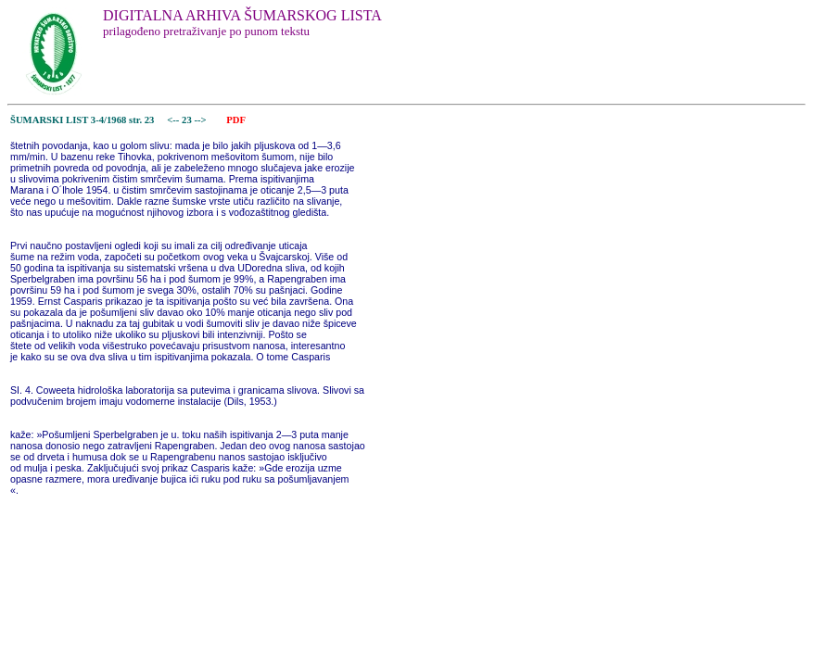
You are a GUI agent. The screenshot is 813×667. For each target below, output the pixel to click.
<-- (174, 120)
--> (201, 120)
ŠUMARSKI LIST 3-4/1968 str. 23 (82, 120)
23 (188, 120)
